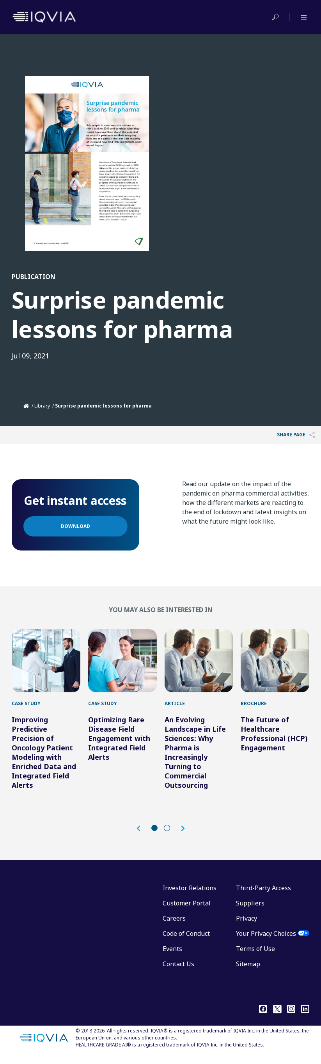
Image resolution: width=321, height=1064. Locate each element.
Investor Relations (189, 895)
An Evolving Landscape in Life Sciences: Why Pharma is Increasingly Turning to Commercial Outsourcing (195, 760)
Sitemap (248, 971)
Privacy (246, 926)
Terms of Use (255, 956)
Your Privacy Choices (266, 941)
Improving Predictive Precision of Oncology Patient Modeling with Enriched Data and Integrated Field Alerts (44, 760)
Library (42, 405)
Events (172, 956)
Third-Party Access (263, 895)
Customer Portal (187, 911)
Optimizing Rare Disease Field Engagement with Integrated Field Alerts (119, 746)
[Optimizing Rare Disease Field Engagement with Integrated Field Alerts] (122, 664)
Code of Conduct (186, 941)
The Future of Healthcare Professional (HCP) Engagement (274, 741)
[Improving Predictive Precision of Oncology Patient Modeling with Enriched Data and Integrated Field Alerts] (46, 664)
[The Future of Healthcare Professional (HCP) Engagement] (275, 664)
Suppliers (250, 911)
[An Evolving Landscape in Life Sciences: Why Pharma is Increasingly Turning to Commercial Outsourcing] (199, 664)
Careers (174, 926)
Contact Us (178, 971)
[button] (142, 836)
